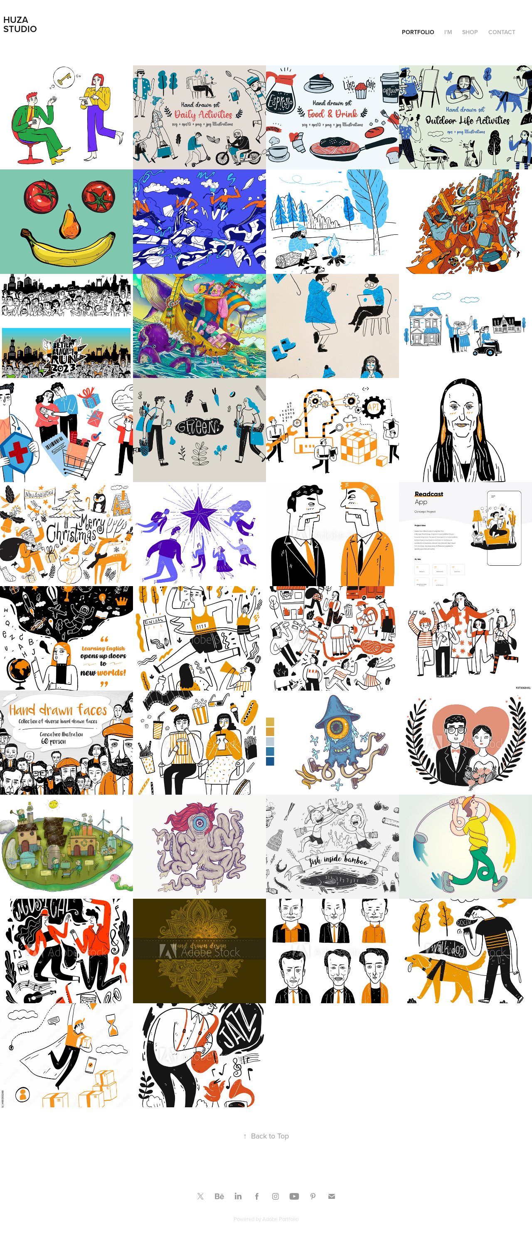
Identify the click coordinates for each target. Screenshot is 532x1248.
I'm (448, 32)
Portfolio (418, 32)
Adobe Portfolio (280, 1219)
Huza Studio (20, 24)
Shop (470, 32)
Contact (501, 32)
